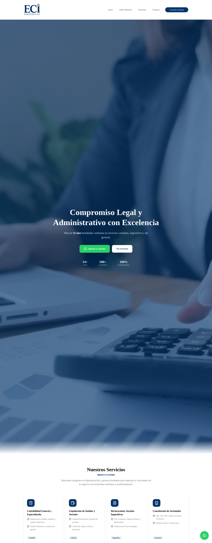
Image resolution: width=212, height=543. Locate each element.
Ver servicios (122, 249)
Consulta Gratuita (177, 10)
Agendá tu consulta (95, 248)
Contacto (156, 10)
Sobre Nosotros (125, 10)
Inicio (110, 10)
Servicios (142, 10)
